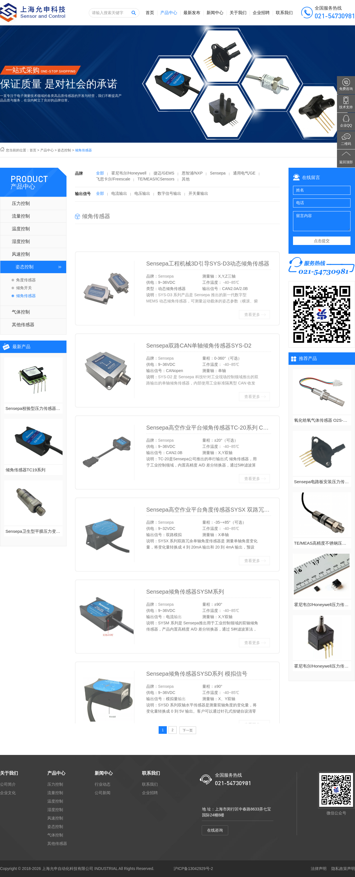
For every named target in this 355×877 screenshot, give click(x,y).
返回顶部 (346, 162)
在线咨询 (215, 830)
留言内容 (321, 221)
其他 (186, 181)
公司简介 (8, 784)
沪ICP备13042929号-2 (193, 868)
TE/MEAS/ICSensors (155, 181)
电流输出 (119, 195)
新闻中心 (215, 12)
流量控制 (21, 216)
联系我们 (284, 12)
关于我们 (238, 12)
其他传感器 (23, 324)
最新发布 (191, 12)
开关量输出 (198, 195)
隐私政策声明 (343, 868)
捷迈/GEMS (164, 175)
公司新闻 (102, 792)
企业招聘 (261, 12)
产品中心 (168, 12)
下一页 (188, 730)
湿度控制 (21, 241)
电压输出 (142, 195)
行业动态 (102, 784)
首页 (150, 12)
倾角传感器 (26, 295)
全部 (100, 175)
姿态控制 (64, 150)
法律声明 (319, 868)
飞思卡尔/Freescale (113, 181)
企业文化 (8, 792)
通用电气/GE (244, 175)
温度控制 (21, 228)
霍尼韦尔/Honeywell (128, 175)
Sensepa (217, 175)
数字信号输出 (169, 195)
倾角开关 (24, 288)
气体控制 (21, 312)
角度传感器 (26, 280)
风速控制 (21, 254)
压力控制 (21, 203)
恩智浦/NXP (192, 175)
